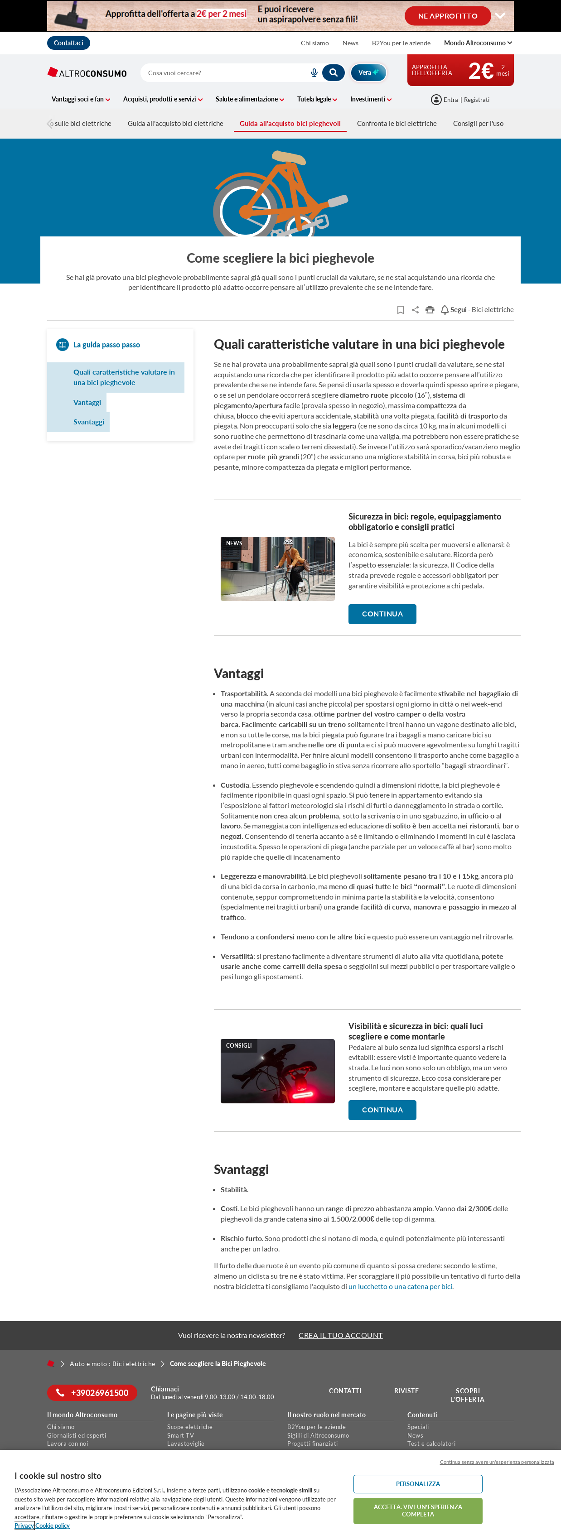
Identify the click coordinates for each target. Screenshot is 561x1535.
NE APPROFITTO (448, 15)
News (350, 43)
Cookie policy (52, 1525)
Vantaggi (87, 402)
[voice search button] (310, 72)
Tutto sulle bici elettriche (69, 123)
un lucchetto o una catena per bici (400, 1286)
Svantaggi (88, 421)
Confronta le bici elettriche (397, 123)
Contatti (345, 1391)
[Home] (50, 1363)
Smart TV (180, 1435)
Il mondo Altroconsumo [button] (82, 1415)
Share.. (415, 309)
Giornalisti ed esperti (76, 1435)
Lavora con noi (67, 1443)
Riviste (406, 1391)
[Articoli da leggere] (400, 309)
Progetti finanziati (312, 1443)
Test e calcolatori (431, 1443)
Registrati (476, 99)
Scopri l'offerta (468, 1395)
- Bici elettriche (477, 309)
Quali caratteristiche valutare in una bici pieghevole (124, 376)
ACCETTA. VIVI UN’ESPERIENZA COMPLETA (418, 1510)
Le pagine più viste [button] (195, 1415)
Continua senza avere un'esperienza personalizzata (497, 1462)
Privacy (24, 1525)
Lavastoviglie (186, 1443)
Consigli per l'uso (478, 123)
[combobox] (243, 72)
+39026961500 (92, 1393)
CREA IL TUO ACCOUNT (341, 1335)
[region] (280, 1492)
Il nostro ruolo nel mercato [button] (326, 1415)
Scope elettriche (190, 1426)
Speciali (418, 1426)
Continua (382, 613)
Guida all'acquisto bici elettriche (175, 123)
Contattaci (68, 43)
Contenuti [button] (422, 1415)
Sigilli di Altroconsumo (318, 1435)
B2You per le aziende (401, 43)
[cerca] (213, 72)
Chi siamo (315, 43)
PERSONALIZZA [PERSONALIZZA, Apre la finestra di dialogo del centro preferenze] (418, 1483)
